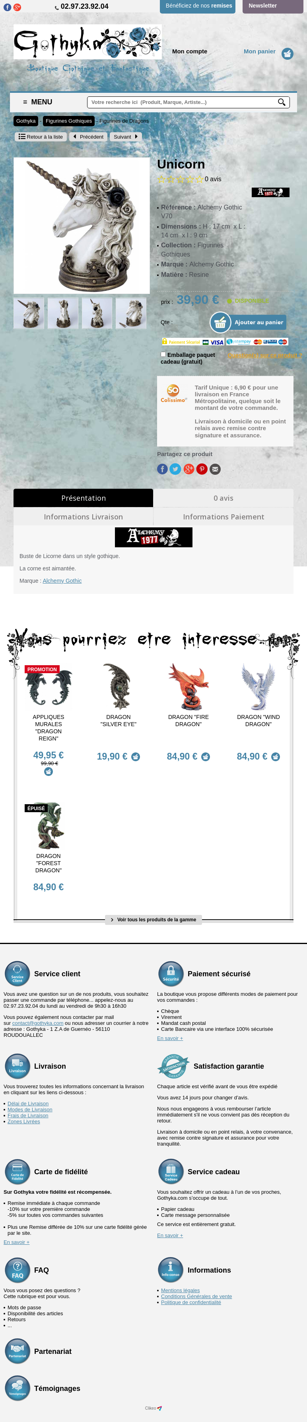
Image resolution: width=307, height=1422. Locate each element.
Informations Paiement (223, 516)
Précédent (88, 137)
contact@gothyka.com (38, 1009)
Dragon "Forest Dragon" (48, 856)
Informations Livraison (83, 516)
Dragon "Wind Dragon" (258, 720)
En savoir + (170, 1024)
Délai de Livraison (28, 1090)
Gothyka (25, 121)
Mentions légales (180, 1276)
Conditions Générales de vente (196, 1282)
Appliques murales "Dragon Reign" (48, 728)
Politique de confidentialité (191, 1288)
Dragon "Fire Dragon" (188, 720)
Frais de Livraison (28, 1102)
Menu (37, 102)
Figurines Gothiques (69, 121)
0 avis (223, 498)
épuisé (36, 802)
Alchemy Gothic (62, 581)
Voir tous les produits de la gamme (153, 906)
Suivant (126, 137)
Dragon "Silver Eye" (119, 720)
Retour (41, 137)
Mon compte (189, 51)
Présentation (83, 498)
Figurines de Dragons (124, 121)
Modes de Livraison (30, 1096)
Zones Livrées (24, 1108)
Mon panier (260, 51)
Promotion (42, 669)
